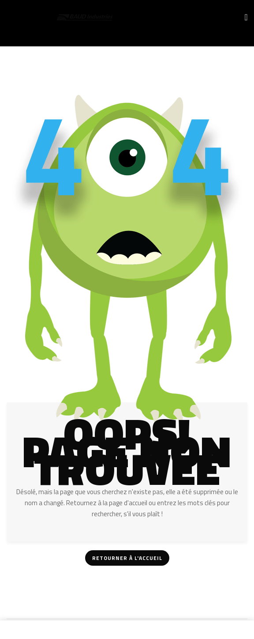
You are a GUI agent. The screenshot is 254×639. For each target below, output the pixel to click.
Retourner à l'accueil (127, 558)
